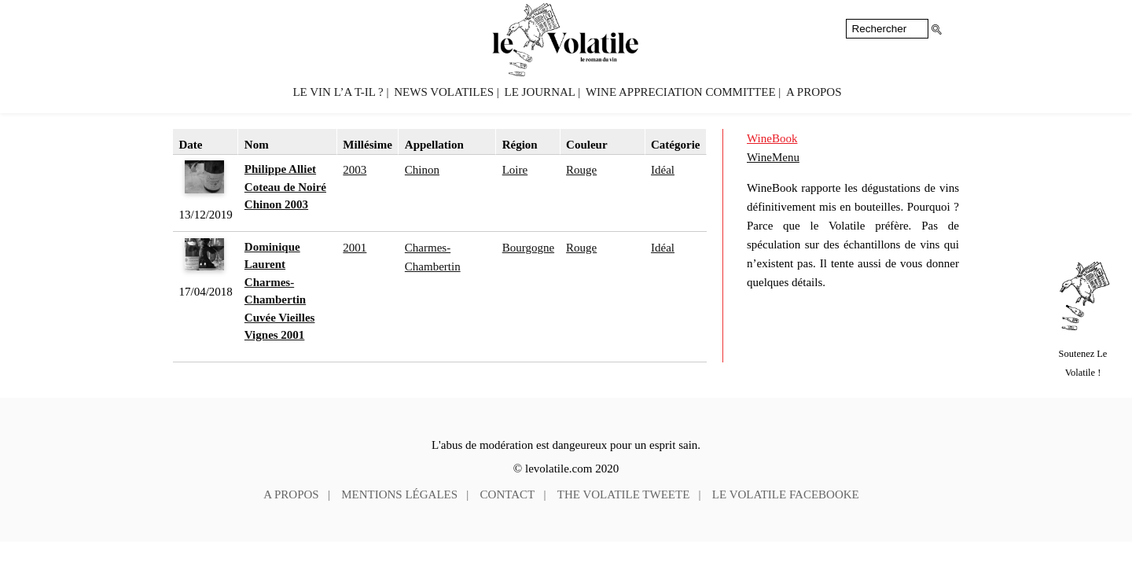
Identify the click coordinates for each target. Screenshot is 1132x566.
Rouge (581, 170)
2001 (354, 247)
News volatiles (444, 92)
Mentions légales (399, 494)
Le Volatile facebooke (785, 494)
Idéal (662, 170)
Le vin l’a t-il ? (337, 92)
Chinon (422, 170)
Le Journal (540, 92)
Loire (514, 170)
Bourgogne (528, 247)
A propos (813, 92)
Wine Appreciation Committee (681, 92)
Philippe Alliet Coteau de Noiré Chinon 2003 (285, 187)
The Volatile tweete (623, 494)
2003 (354, 170)
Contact (507, 494)
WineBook (772, 138)
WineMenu (773, 157)
